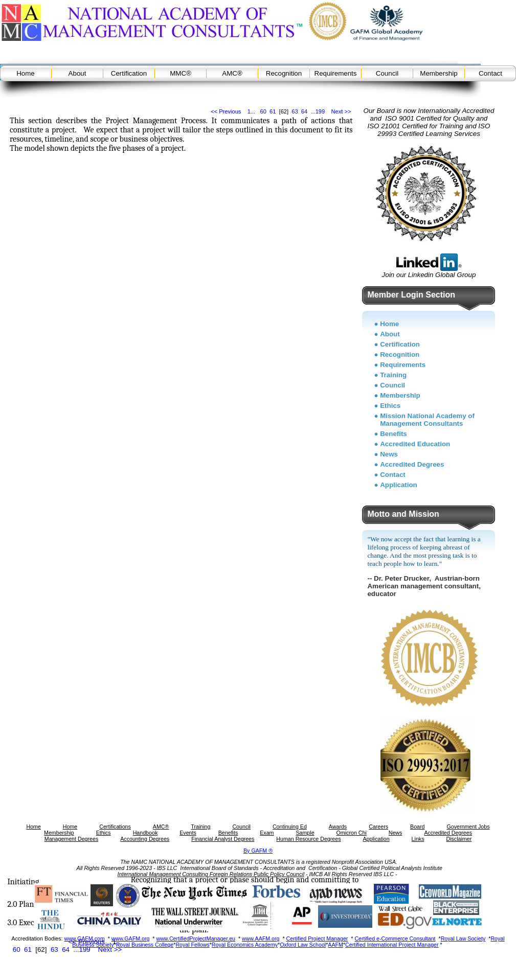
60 (263, 111)
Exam (267, 833)
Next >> (341, 111)
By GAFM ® (258, 851)
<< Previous (226, 111)
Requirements (336, 73)
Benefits (393, 434)
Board (417, 826)
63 (294, 111)
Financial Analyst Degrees (222, 839)
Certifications (115, 826)
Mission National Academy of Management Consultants (427, 419)
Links (418, 839)
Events (188, 833)
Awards (338, 826)
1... (251, 111)
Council (387, 73)
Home (25, 73)
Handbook (145, 833)
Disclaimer (459, 839)
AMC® (232, 73)
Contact (490, 73)
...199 (317, 111)
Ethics (390, 405)
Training (393, 375)
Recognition (284, 73)
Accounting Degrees (144, 839)
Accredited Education (415, 444)
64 (304, 111)
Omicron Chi (351, 833)
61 (273, 111)
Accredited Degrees (412, 464)
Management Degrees (71, 839)
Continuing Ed (290, 826)
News (389, 454)
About (77, 73)
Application (398, 485)
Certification (129, 73)
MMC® (180, 73)
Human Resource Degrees (308, 839)
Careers (378, 826)
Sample (305, 833)
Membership (438, 73)
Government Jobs (467, 826)
